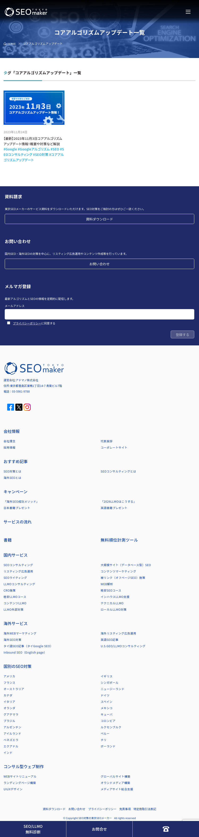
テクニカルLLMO (112, 603)
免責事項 (125, 809)
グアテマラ (11, 714)
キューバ (107, 714)
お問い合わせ (99, 263)
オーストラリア (14, 689)
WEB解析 (107, 584)
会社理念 (9, 441)
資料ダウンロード (99, 218)
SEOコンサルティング (18, 565)
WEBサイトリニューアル (20, 776)
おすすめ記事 (16, 461)
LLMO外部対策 (13, 609)
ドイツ (105, 695)
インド (8, 752)
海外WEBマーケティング (20, 633)
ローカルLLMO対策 (114, 609)
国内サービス (16, 555)
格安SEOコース (111, 590)
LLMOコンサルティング (19, 584)
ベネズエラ (11, 740)
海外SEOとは (12, 478)
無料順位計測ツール (119, 540)
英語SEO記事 (110, 640)
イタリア (9, 702)
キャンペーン (15, 491)
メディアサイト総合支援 (117, 789)
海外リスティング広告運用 (118, 633)
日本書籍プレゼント (17, 508)
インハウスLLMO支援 (115, 597)
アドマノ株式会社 (27, 380)
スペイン (107, 702)
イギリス (107, 676)
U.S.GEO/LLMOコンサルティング (123, 646)
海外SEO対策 (12, 640)
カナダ (8, 695)
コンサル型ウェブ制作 (24, 766)
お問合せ (99, 829)
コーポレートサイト (114, 447)
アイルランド (12, 733)
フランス (9, 682)
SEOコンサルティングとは (118, 471)
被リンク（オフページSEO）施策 (123, 578)
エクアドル (11, 746)
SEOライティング (15, 578)
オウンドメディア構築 (115, 783)
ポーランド (108, 746)
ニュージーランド (113, 689)
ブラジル (9, 721)
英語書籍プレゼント (114, 508)
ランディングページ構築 (20, 783)
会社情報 (12, 431)
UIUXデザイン (13, 789)
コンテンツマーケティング (118, 571)
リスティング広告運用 (18, 571)
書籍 (8, 540)
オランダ (9, 708)
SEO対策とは (12, 471)
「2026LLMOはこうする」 (118, 501)
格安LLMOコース (15, 597)
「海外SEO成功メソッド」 (21, 501)
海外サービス (16, 623)
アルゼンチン (12, 727)
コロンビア (108, 721)
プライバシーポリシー (27, 323)
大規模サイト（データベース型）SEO (126, 565)
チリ (104, 740)
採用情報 (9, 447)
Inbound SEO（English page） (25, 652)
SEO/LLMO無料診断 (33, 829)
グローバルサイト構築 (116, 776)
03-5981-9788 (21, 391)
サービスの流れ (18, 522)
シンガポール (110, 682)
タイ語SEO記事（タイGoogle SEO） (28, 646)
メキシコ (107, 708)
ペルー (105, 733)
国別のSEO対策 (17, 666)
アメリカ (9, 676)
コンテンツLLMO (15, 603)
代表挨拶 (107, 441)
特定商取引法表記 (144, 809)
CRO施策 (10, 590)
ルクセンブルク (111, 727)
